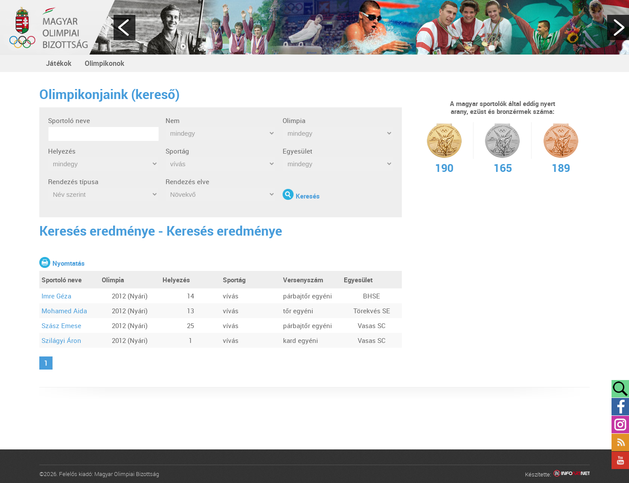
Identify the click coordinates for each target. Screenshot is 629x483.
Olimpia (294, 120)
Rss (620, 442)
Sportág (177, 151)
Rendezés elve (187, 181)
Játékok (59, 63)
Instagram (620, 424)
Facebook (620, 406)
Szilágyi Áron (61, 340)
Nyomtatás (68, 263)
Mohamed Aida (64, 310)
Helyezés (62, 151)
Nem (173, 120)
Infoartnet (571, 474)
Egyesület (297, 151)
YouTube (620, 460)
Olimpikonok (104, 63)
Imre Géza (56, 295)
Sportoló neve (69, 120)
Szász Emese (61, 325)
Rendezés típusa (73, 181)
